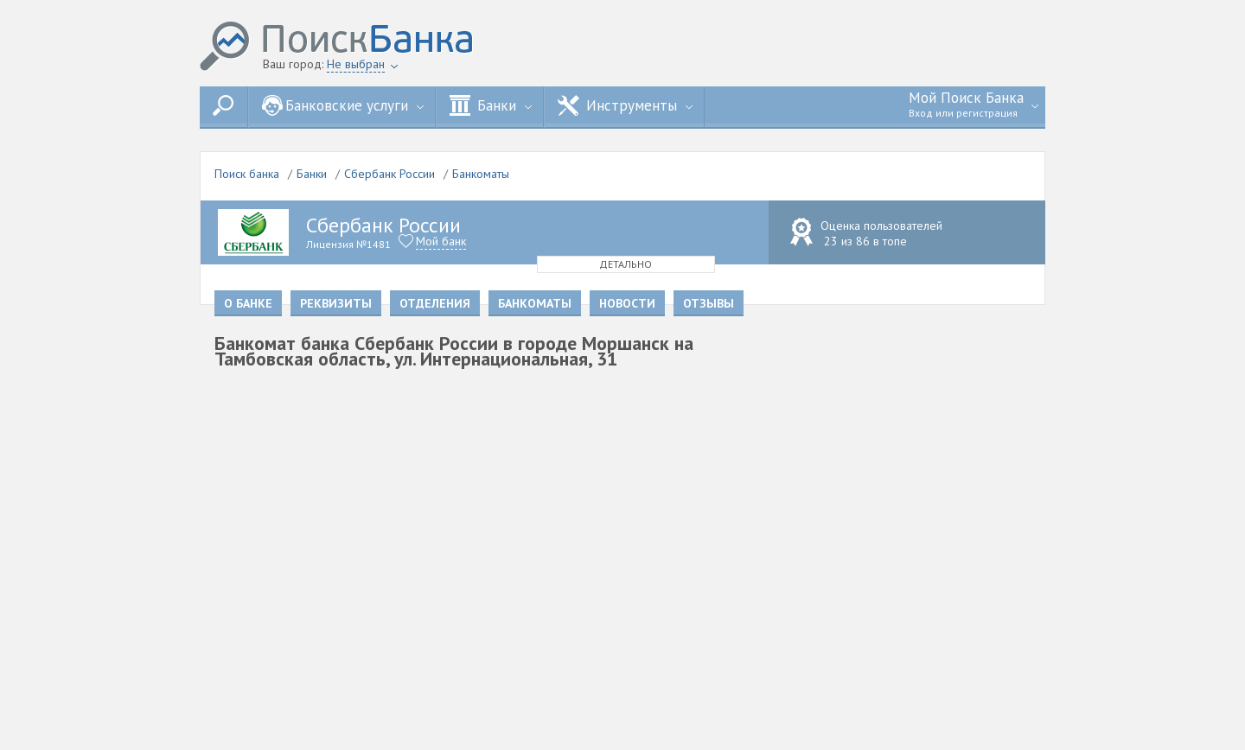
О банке (248, 303)
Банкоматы (480, 173)
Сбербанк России (389, 173)
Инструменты (625, 105)
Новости (627, 303)
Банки (491, 105)
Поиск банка (246, 173)
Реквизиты (336, 303)
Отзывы (708, 303)
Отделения (434, 303)
